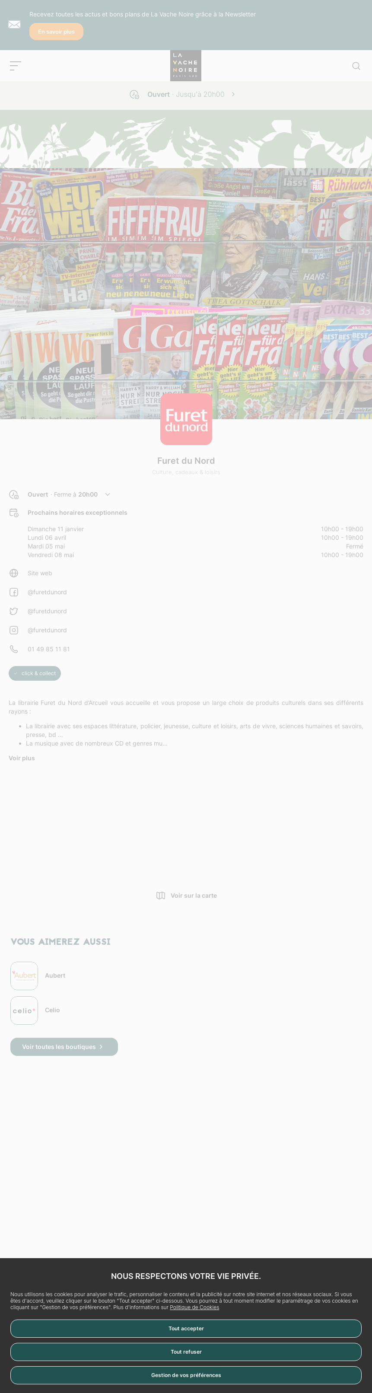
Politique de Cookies (194, 1307)
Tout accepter (186, 1328)
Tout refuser (186, 1351)
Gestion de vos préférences (186, 1375)
